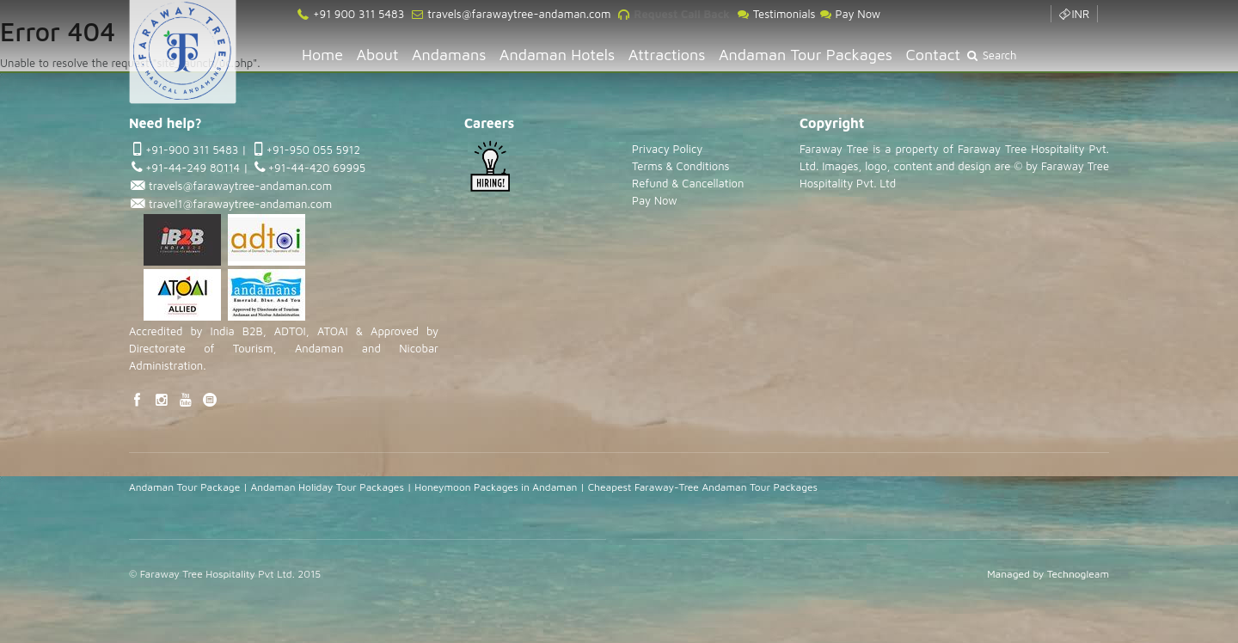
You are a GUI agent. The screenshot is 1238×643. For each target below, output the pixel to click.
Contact (933, 55)
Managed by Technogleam (1048, 573)
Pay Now (849, 14)
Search (990, 55)
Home (322, 55)
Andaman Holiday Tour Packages (327, 487)
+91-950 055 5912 (313, 149)
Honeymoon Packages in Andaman (495, 487)
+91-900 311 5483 (191, 149)
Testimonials (775, 14)
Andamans (449, 55)
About (378, 55)
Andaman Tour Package (184, 487)
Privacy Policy (667, 149)
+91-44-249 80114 (192, 168)
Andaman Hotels (557, 55)
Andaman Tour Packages (805, 55)
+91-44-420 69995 (316, 168)
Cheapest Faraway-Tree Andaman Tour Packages (703, 487)
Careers (489, 123)
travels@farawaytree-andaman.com (517, 14)
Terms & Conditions (681, 166)
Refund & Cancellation (688, 183)
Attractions (667, 55)
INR (1073, 14)
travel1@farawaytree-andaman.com (238, 204)
